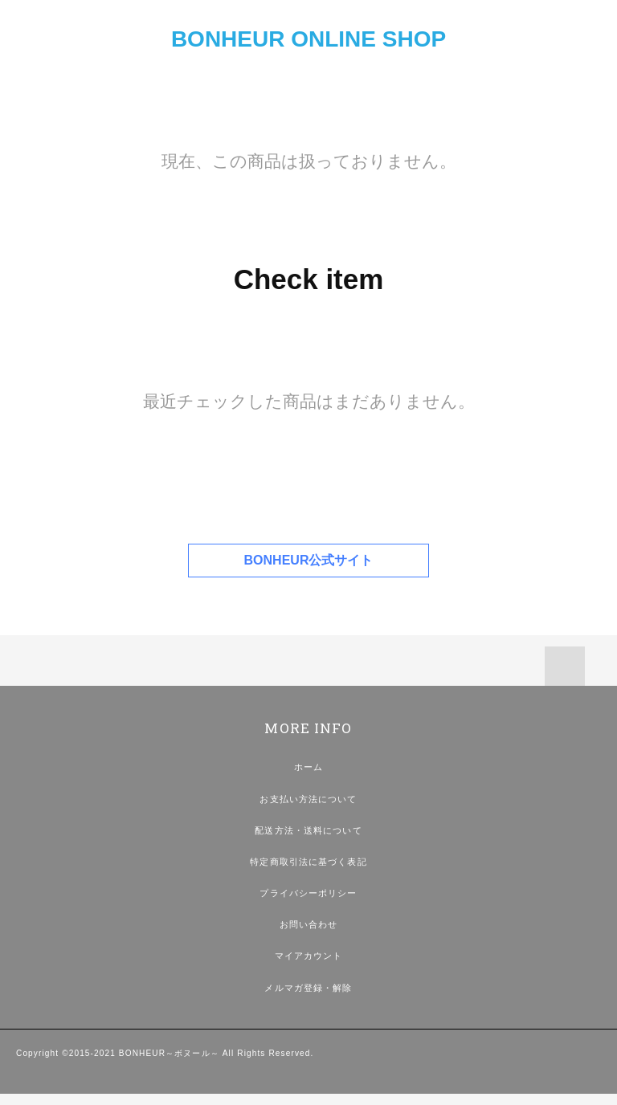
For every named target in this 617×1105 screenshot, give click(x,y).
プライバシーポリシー (308, 893)
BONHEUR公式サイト (309, 560)
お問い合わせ (309, 924)
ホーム (308, 767)
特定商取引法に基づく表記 (308, 861)
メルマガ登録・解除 (308, 988)
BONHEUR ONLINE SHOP (308, 39)
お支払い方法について (308, 799)
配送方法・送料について (308, 830)
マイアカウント (309, 955)
